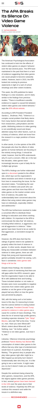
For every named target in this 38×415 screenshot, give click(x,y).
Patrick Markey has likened (21, 342)
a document (13, 173)
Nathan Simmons (10, 30)
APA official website (17, 108)
